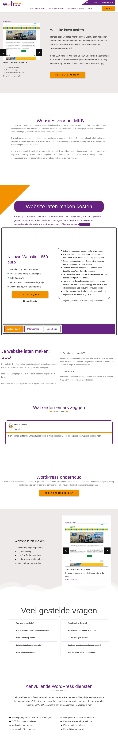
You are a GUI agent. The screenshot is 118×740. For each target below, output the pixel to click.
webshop (8, 21)
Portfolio (90, 8)
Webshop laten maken (55, 8)
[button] (3, 52)
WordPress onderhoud (75, 8)
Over (95, 2)
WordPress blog (107, 2)
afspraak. (85, 224)
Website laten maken (37, 8)
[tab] (13, 329)
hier (31, 132)
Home (86, 2)
